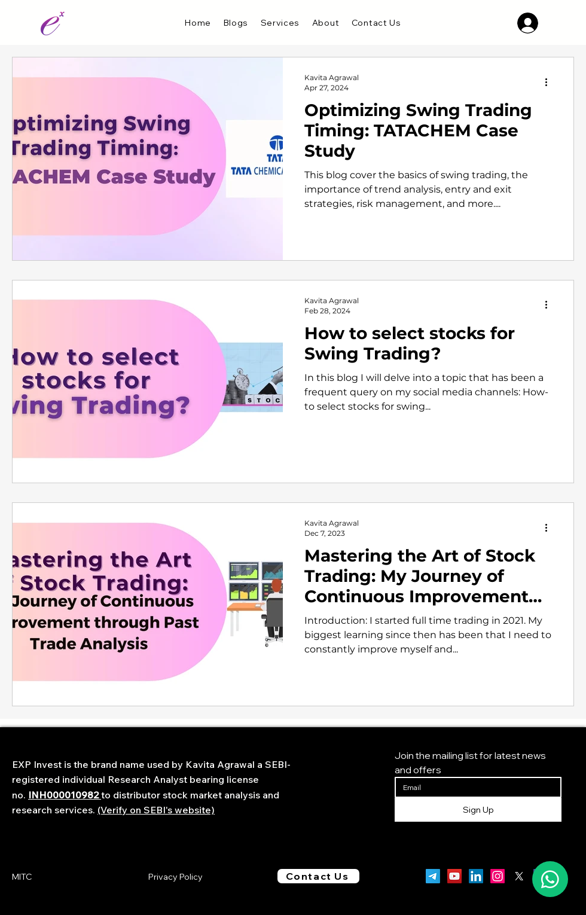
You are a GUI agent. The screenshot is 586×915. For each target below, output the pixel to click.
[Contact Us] (318, 876)
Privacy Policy (175, 876)
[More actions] (550, 82)
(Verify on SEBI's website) (156, 810)
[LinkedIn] (476, 876)
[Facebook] (540, 876)
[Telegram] (433, 876)
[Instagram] (497, 876)
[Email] (474, 787)
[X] (519, 876)
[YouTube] (454, 876)
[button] (280, 22)
